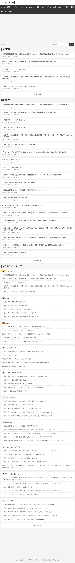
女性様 (13, 239)
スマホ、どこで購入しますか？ (11, 167)
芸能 (67, 7)
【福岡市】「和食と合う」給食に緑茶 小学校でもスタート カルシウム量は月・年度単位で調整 (31, 175)
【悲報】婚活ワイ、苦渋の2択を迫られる (14, 197)
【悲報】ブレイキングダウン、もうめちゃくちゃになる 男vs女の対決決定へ (25, 462)
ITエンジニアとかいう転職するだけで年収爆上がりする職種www (22, 205)
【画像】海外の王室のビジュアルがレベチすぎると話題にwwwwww (22, 387)
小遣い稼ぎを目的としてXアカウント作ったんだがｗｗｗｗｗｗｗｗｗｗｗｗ (25, 362)
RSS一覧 (41, 560)
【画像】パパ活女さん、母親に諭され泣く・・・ (17, 391)
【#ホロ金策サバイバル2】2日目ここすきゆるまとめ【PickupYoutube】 (24, 454)
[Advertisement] (37, 28)
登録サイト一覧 (33, 560)
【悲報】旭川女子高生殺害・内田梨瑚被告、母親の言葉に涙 (20, 316)
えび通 (7, 323)
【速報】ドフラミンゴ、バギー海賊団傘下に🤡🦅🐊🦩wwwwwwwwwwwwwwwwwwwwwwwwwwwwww (34, 213)
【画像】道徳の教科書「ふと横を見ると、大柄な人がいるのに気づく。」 (24, 351)
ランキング (15, 7)
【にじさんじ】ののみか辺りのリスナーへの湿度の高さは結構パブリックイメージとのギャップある (32, 490)
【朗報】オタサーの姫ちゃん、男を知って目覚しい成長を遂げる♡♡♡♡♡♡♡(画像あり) (29, 433)
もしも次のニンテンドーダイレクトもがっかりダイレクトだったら (22, 341)
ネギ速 (13, 129)
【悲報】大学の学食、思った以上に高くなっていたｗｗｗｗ (20, 405)
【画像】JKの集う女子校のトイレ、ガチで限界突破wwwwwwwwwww (23, 519)
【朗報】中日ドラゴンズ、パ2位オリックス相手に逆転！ (19, 86)
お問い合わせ (55, 560)
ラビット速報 (14, 222)
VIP (22, 7)
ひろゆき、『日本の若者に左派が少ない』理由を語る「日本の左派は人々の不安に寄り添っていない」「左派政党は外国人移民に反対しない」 (37, 466)
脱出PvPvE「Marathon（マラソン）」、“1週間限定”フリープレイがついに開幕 (26, 334)
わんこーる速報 (10, 397)
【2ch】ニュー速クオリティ (13, 372)
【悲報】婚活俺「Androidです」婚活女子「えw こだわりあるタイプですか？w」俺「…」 (29, 416)
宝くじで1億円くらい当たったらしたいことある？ (17, 359)
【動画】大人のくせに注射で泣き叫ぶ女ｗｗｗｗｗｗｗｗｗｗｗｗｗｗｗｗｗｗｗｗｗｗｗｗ (30, 380)
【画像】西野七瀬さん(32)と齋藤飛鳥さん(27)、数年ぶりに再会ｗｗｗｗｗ (24, 376)
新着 (8, 7)
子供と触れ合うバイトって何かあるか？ (14, 69)
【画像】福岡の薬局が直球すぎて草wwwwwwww (17, 383)
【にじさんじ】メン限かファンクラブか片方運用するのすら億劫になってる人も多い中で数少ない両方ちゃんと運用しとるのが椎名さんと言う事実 (37, 478)
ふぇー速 (13, 207)
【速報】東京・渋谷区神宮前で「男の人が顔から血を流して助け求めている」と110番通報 (29, 515)
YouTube (4, 11)
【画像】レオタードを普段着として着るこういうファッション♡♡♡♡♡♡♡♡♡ (27, 437)
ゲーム (49, 7)
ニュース (31, 7)
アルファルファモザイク (12, 447)
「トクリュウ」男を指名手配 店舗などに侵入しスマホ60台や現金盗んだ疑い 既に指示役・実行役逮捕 (34, 152)
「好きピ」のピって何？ (9, 355)
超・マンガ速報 (15, 215)
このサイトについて (21, 560)
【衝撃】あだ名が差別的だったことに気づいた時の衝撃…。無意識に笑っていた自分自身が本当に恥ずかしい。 (36, 237)
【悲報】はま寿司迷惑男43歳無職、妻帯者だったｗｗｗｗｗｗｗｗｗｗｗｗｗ (26, 508)
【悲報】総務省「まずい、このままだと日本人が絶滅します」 (21, 458)
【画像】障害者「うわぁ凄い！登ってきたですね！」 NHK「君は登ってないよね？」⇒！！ (30, 429)
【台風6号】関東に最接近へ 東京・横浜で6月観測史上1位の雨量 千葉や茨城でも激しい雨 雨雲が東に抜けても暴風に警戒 (37, 287)
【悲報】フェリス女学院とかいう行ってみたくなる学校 (19, 313)
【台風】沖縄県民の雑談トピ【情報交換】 (15, 252)
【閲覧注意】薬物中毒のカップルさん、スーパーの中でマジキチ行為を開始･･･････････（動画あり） (32, 440)
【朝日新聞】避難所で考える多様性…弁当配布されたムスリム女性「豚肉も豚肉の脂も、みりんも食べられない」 (36, 54)
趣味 (72, 7)
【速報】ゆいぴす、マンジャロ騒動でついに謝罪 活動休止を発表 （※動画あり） (27, 512)
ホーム (3, 7)
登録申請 (47, 560)
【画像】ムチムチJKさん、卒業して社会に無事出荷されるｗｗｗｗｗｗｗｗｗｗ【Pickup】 (30, 451)
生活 (54, 7)
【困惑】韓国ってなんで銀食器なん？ (13, 127)
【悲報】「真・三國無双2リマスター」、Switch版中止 (18, 330)
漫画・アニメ (41, 7)
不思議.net (14, 192)
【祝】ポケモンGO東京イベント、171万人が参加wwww (19, 337)
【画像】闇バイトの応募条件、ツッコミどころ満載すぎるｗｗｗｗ (22, 408)
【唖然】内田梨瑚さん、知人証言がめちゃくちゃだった (19, 309)
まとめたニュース (10, 348)
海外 (10, 11)
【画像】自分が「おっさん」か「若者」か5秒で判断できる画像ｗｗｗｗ (24, 401)
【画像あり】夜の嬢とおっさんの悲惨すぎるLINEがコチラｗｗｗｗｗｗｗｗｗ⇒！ (27, 190)
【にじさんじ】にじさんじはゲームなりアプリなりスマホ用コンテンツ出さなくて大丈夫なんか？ (31, 483)
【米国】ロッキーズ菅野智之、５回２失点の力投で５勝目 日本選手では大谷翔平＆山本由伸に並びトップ (34, 245)
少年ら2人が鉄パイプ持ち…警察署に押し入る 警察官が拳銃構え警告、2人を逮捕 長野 (29, 61)
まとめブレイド (15, 56)
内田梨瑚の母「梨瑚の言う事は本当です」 (15, 366)
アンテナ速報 (8, 2)
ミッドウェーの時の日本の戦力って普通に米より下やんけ (19, 182)
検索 (71, 44)
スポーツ (61, 7)
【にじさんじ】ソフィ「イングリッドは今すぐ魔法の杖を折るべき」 (23, 494)
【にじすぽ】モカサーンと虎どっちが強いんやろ (17, 487)
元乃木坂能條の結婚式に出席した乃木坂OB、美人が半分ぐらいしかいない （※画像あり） (29, 220)
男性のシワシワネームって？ (11, 159)
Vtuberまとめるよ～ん (17, 232)
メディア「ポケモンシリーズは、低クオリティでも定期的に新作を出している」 (26, 326)
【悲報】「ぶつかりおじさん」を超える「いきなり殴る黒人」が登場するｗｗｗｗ (27, 412)
